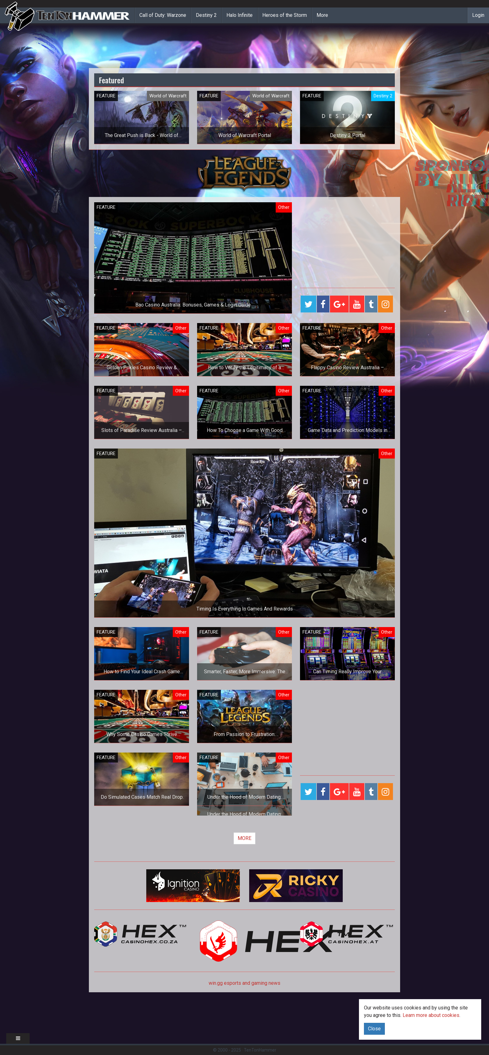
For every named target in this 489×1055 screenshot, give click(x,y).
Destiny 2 (206, 15)
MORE (244, 838)
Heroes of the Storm (284, 15)
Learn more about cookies (431, 1015)
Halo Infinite (239, 15)
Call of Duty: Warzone (162, 15)
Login (478, 15)
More (322, 15)
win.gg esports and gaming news (244, 983)
